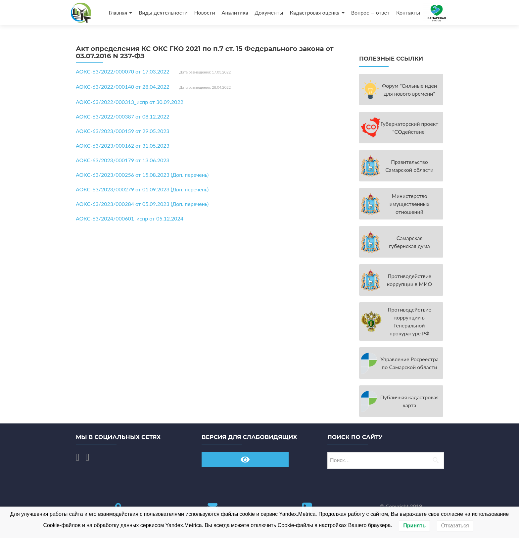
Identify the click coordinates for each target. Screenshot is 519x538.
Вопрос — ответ (370, 12)
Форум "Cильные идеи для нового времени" (409, 89)
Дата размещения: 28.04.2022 (205, 87)
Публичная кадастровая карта (409, 401)
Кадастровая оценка (315, 12)
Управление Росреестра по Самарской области (409, 363)
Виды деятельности (163, 12)
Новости (204, 12)
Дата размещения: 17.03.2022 (205, 72)
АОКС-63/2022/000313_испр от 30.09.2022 (129, 102)
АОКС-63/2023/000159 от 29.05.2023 (122, 131)
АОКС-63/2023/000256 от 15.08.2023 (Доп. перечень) (142, 174)
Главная (118, 12)
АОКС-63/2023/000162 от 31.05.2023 (122, 145)
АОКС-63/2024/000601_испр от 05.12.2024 (129, 218)
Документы (269, 12)
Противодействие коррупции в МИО (409, 280)
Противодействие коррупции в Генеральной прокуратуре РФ (409, 321)
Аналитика (235, 12)
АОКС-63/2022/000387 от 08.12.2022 (122, 116)
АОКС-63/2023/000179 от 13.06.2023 (122, 160)
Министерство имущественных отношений (410, 204)
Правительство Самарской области (409, 166)
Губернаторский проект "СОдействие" (410, 128)
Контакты (408, 12)
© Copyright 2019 (401, 506)
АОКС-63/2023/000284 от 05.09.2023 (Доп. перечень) (142, 204)
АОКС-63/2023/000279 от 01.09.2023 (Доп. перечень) (142, 189)
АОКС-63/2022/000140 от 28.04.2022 (122, 86)
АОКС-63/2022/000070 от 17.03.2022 (122, 71)
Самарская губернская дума (409, 242)
